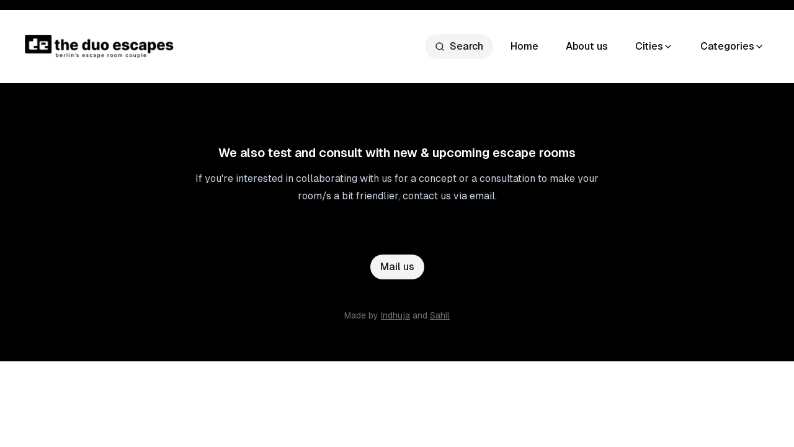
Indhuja (395, 315)
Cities (654, 46)
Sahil (440, 315)
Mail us (397, 267)
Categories (732, 46)
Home (524, 46)
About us (587, 46)
